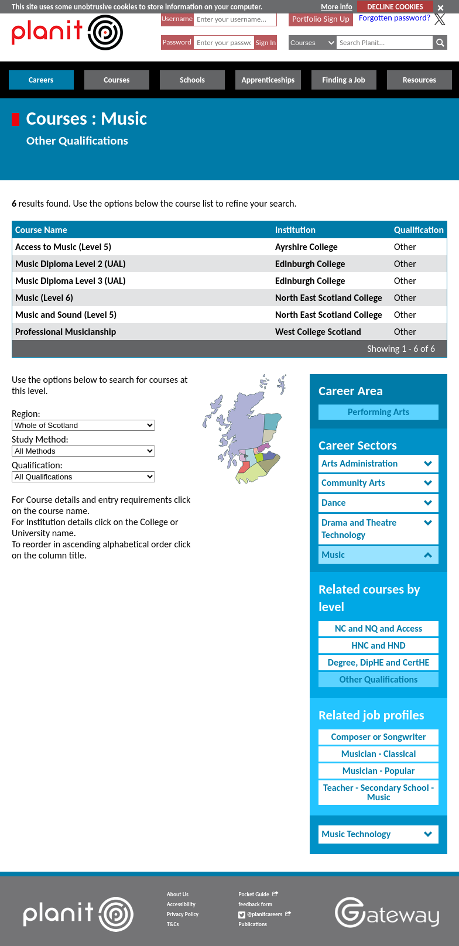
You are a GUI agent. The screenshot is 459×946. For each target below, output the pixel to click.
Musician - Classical (378, 753)
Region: (26, 413)
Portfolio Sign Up (321, 18)
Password (177, 41)
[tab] (378, 464)
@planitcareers (264, 914)
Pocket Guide (258, 894)
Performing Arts (378, 411)
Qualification (419, 229)
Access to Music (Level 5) (63, 246)
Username (177, 18)
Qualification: (37, 465)
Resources (419, 80)
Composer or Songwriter (378, 736)
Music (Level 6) (44, 297)
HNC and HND (379, 645)
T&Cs (173, 924)
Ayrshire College (306, 246)
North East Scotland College (328, 297)
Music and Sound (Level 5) (66, 314)
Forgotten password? (394, 17)
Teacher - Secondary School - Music (378, 792)
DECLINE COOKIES (395, 6)
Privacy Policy (182, 914)
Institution (295, 229)
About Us (178, 894)
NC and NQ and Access (378, 628)
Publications (252, 924)
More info (336, 6)
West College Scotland (318, 331)
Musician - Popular (378, 770)
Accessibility (181, 904)
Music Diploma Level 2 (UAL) (70, 263)
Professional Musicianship (65, 331)
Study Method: (40, 439)
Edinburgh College (310, 263)
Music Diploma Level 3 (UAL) (70, 280)
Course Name (41, 229)
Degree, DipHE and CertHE (379, 662)
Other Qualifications (379, 679)
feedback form (255, 904)
